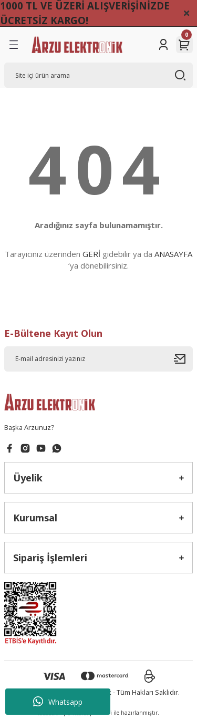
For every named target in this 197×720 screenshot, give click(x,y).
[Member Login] (163, 44)
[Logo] (77, 44)
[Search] (98, 75)
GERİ (91, 254)
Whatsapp (57, 701)
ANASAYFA (173, 254)
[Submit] (183, 359)
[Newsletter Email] (98, 359)
